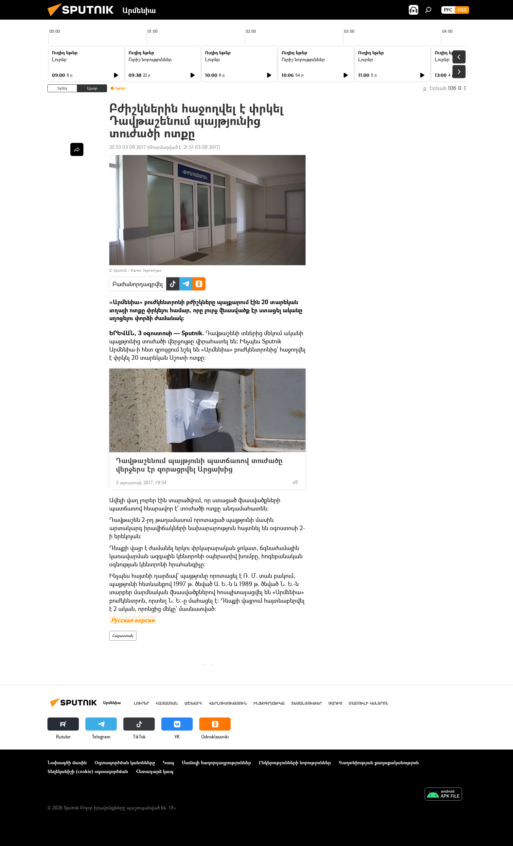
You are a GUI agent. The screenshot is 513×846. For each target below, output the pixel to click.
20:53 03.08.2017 (127, 147)
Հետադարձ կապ (154, 771)
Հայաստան (122, 635)
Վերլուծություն (228, 703)
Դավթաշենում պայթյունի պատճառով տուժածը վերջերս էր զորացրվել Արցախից (199, 464)
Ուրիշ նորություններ (150, 59)
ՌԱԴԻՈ (335, 703)
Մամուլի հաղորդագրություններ (216, 762)
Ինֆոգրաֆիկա (269, 703)
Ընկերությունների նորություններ (295, 762)
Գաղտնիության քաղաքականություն (379, 762)
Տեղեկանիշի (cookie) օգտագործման (87, 771)
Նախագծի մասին (67, 762)
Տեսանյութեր (306, 703)
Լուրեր (59, 59)
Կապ (168, 762)
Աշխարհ (193, 703)
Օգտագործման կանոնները (125, 762)
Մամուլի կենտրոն (368, 703)
